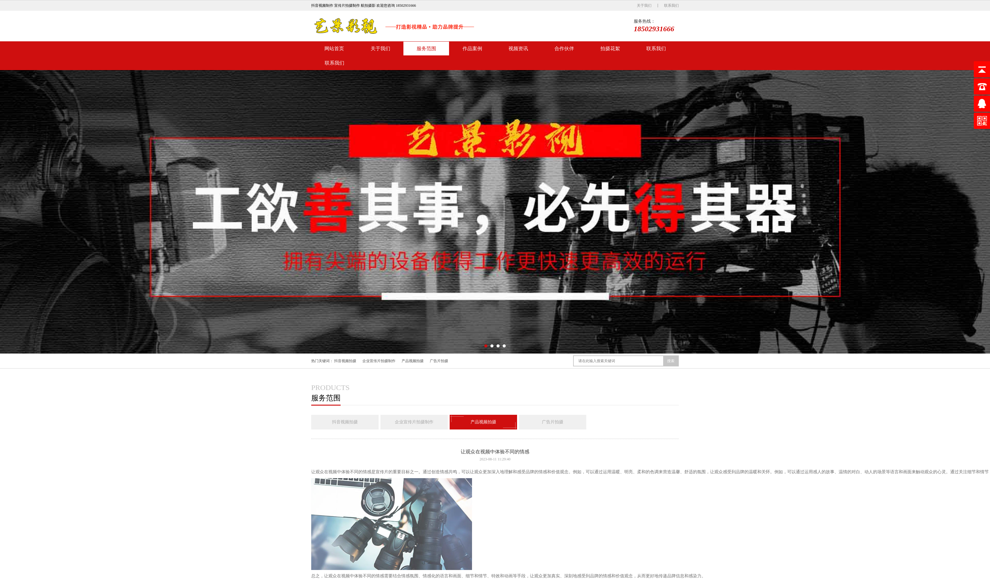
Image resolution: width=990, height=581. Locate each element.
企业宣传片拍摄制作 (378, 361)
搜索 (670, 361)
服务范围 (426, 48)
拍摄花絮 (610, 48)
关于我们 (644, 5)
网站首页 (334, 48)
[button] (485, 345)
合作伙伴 (564, 48)
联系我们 (671, 5)
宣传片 (382, 472)
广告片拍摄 (439, 361)
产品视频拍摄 (413, 361)
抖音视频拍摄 (345, 361)
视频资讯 (518, 48)
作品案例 (472, 48)
